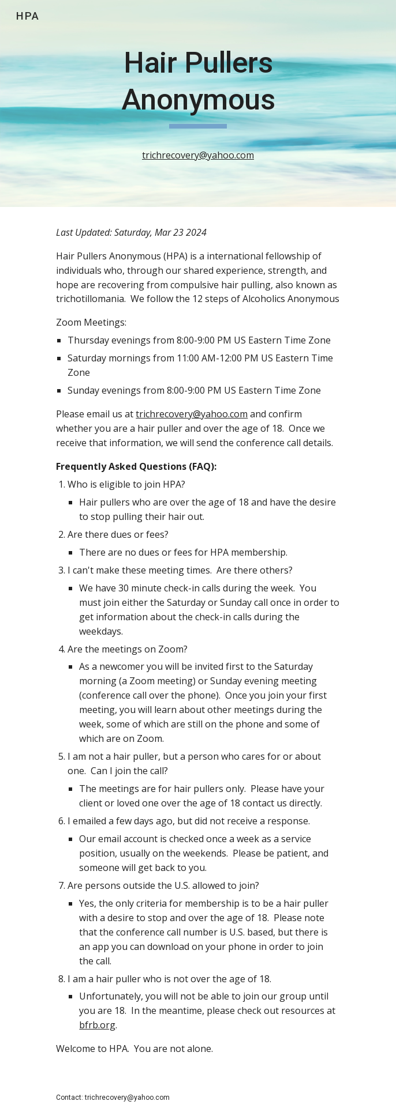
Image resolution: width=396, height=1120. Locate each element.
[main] (197, 103)
